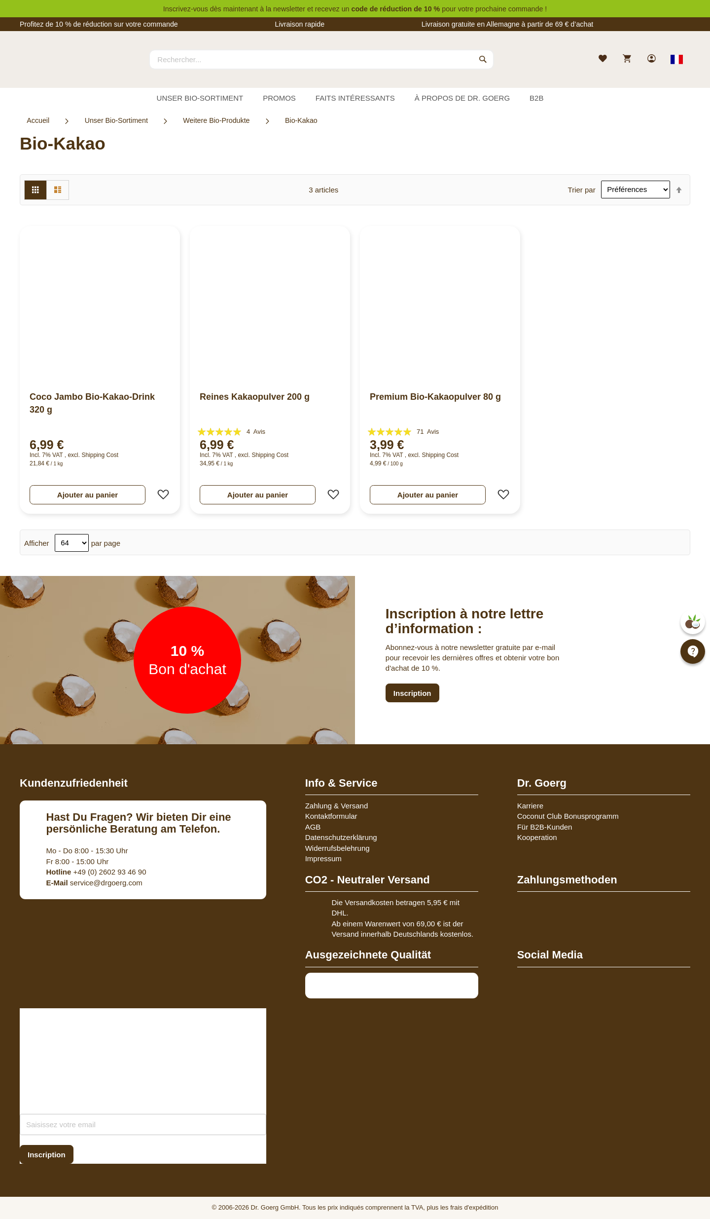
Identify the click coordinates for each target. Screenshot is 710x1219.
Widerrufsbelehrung (337, 848)
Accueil (38, 120)
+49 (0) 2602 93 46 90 (96, 872)
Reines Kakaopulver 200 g (255, 397)
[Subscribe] (46, 1154)
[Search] (483, 59)
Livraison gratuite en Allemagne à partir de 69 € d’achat (508, 24)
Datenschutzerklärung (341, 837)
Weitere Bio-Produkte (216, 120)
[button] (160, 494)
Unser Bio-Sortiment (116, 120)
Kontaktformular (331, 816)
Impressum (323, 858)
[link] (652, 59)
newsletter (289, 9)
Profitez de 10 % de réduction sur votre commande (99, 24)
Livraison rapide (299, 24)
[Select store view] (676, 59)
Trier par (582, 189)
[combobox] (321, 59)
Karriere (530, 805)
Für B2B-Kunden (544, 827)
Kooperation (537, 837)
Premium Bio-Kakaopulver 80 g (435, 397)
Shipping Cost (99, 455)
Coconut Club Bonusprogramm (568, 816)
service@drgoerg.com (94, 882)
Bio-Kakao (301, 120)
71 (428, 431)
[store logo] (57, 68)
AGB (313, 827)
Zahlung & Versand (336, 805)
